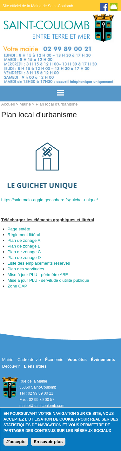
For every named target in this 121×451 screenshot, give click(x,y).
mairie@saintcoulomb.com (41, 405)
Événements (103, 359)
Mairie (25, 104)
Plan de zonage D (24, 257)
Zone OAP (17, 286)
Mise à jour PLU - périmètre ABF (38, 274)
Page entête (19, 229)
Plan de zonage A (24, 240)
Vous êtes (76, 359)
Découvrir (11, 366)
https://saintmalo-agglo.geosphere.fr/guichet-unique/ (49, 199)
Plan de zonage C (24, 251)
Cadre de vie (29, 359)
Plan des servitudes (26, 269)
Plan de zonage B (24, 246)
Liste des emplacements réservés (39, 263)
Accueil (8, 104)
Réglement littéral (24, 234)
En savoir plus (48, 441)
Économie (54, 359)
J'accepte (15, 441)
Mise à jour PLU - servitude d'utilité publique (48, 280)
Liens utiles (35, 366)
